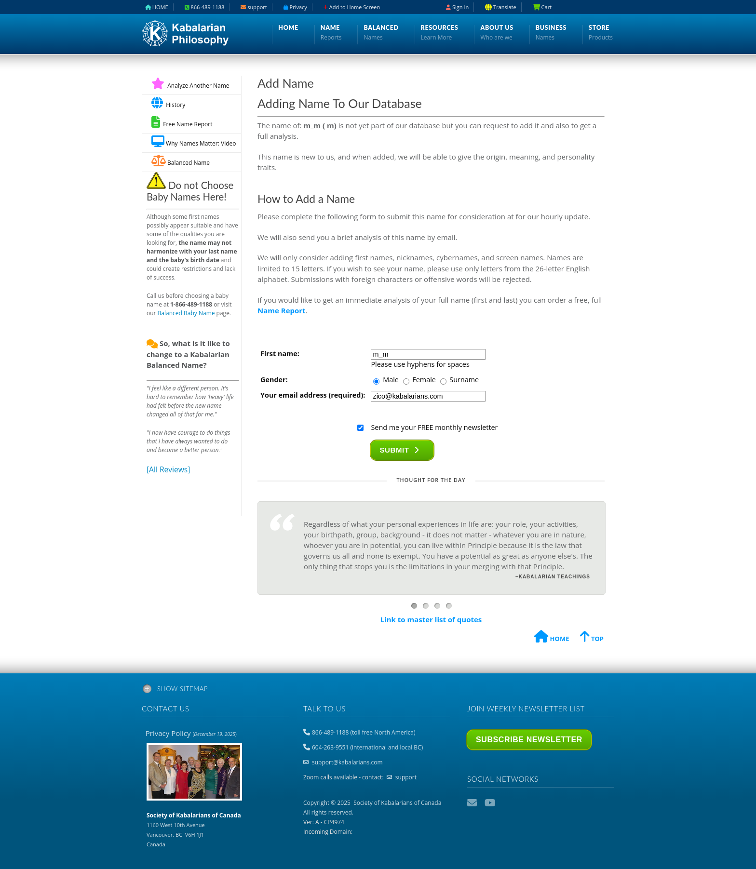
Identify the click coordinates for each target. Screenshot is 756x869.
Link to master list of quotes (431, 619)
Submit (399, 450)
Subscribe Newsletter (529, 739)
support (406, 777)
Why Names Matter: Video (193, 141)
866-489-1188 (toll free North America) (363, 732)
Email (473, 803)
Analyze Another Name (190, 85)
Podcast (507, 803)
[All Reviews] (168, 469)
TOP (592, 638)
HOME (551, 638)
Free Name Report (181, 122)
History (168, 103)
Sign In (457, 7)
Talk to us (324, 708)
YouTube (490, 803)
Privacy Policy (191, 733)
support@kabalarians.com (347, 762)
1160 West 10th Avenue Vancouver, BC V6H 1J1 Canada (194, 829)
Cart (542, 7)
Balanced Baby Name (186, 313)
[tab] (378, 690)
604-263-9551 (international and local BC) (367, 747)
